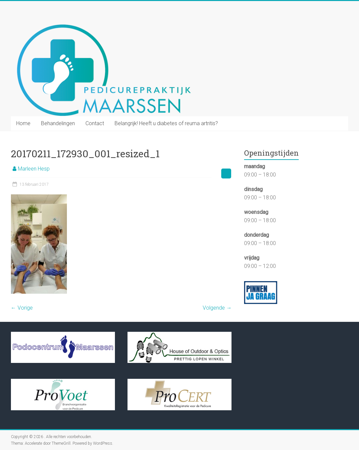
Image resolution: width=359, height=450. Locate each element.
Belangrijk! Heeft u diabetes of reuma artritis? (166, 123)
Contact (94, 123)
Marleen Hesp (34, 169)
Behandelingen (58, 123)
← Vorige (22, 308)
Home (23, 123)
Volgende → (217, 308)
